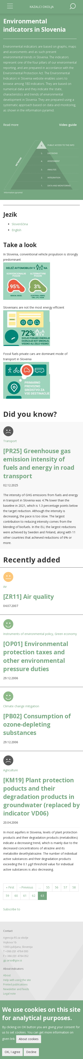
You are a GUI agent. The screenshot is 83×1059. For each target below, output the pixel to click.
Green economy (66, 634)
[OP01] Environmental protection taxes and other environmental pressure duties (35, 656)
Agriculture (10, 770)
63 (44, 896)
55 (49, 887)
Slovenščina (20, 224)
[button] (41, 281)
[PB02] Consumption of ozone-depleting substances (37, 724)
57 (67, 887)
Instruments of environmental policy (28, 634)
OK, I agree (12, 1052)
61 (26, 895)
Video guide (68, 125)
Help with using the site (17, 980)
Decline (31, 1052)
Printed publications (15, 984)
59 (9, 895)
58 (75, 887)
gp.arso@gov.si (12, 960)
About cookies (29, 1040)
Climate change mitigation (21, 706)
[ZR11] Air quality (28, 596)
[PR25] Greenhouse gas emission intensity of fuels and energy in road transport (38, 463)
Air (5, 587)
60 (17, 895)
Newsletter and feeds (16, 989)
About (7, 975)
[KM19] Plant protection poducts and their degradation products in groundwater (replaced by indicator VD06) (41, 796)
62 (35, 895)
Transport (10, 441)
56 (58, 887)
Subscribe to (11, 909)
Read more (11, 125)
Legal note (9, 993)
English (16, 230)
